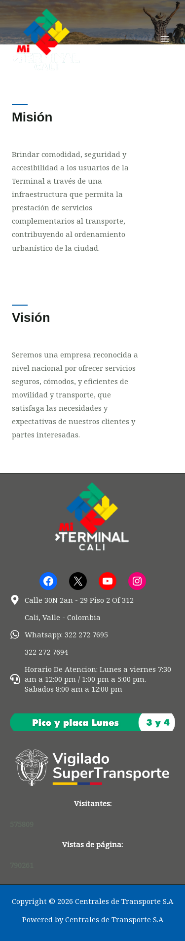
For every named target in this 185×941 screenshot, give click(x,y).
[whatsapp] (59, 634)
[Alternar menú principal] (164, 39)
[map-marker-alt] (72, 600)
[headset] (92, 679)
